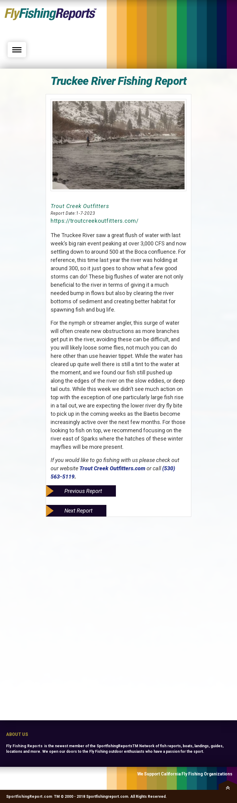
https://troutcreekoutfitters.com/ (95, 221)
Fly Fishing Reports (24, 746)
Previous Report (83, 491)
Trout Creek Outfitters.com (112, 468)
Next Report (78, 510)
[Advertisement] (178, 23)
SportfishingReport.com (29, 796)
